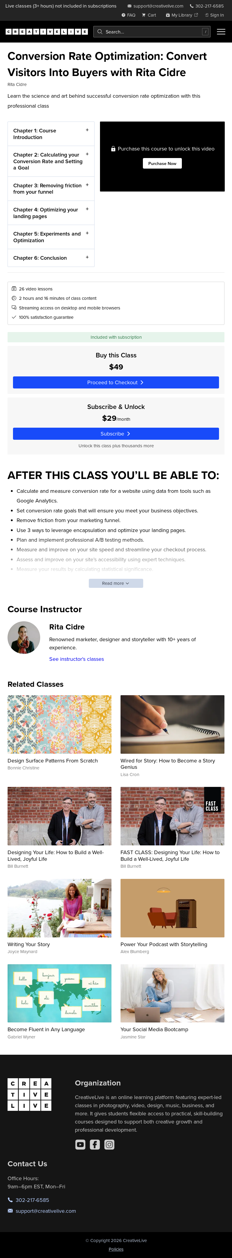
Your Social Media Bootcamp (154, 1029)
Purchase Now (162, 163)
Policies (116, 1249)
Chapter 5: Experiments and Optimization (47, 237)
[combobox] (152, 31)
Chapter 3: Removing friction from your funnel (47, 189)
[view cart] (150, 15)
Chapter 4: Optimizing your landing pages (45, 213)
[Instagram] (109, 1144)
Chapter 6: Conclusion (40, 257)
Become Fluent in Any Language (46, 1029)
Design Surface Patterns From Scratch (53, 760)
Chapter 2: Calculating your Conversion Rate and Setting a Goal (47, 161)
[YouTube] (80, 1144)
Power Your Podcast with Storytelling (164, 944)
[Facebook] (94, 1144)
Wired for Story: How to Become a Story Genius (168, 764)
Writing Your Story (29, 944)
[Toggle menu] (221, 31)
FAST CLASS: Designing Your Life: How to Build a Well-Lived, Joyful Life (170, 855)
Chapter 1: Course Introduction (34, 134)
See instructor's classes (76, 659)
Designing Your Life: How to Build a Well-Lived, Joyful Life (56, 855)
